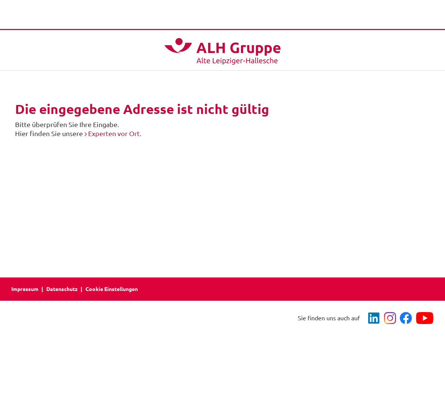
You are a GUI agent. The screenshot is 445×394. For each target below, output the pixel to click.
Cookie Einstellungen (111, 289)
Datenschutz (62, 289)
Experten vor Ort (114, 133)
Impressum (24, 289)
